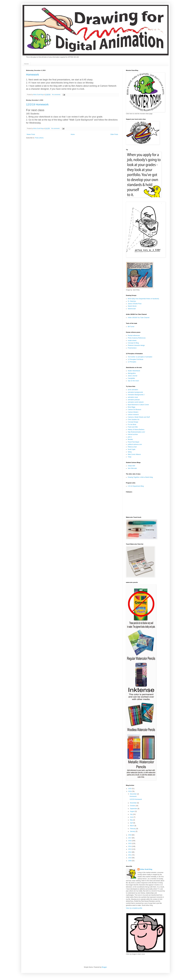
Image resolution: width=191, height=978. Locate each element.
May (131, 820)
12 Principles (132, 362)
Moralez (130, 439)
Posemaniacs (132, 348)
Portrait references (134, 335)
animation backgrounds (135, 392)
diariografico (132, 373)
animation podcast (134, 400)
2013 (130, 849)
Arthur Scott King (146, 869)
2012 (130, 852)
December (133, 794)
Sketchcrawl (132, 309)
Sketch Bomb (132, 306)
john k (130, 437)
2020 (130, 788)
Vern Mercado (132, 468)
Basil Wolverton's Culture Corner (138, 405)
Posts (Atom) (39, 138)
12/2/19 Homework (37, 104)
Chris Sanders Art (133, 419)
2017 (130, 838)
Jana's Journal (132, 376)
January (133, 831)
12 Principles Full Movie (135, 359)
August (132, 811)
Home (26, 64)
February (133, 828)
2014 (130, 846)
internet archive (133, 434)
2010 (130, 858)
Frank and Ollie (133, 427)
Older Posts (114, 134)
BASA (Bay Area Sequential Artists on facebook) (143, 299)
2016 (130, 841)
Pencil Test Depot (133, 442)
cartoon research (133, 414)
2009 (130, 861)
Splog (130, 452)
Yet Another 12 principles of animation (140, 357)
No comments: (56, 94)
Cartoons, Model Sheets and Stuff (139, 417)
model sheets (132, 340)
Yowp (129, 457)
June (132, 817)
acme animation (133, 390)
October (133, 806)
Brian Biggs (131, 407)
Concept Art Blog (133, 343)
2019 (130, 791)
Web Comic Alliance (134, 454)
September (134, 808)
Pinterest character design (136, 345)
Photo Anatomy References (137, 338)
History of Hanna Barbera (136, 429)
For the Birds (132, 424)
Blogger (104, 967)
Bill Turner (131, 326)
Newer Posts (31, 134)
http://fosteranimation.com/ (136, 432)
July (131, 814)
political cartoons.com (135, 444)
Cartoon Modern (133, 412)
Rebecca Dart (132, 447)
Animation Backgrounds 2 (136, 395)
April (131, 823)
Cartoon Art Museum (134, 409)
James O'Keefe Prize (134, 304)
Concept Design (133, 422)
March (132, 826)
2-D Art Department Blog (136, 486)
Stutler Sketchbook (134, 371)
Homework (32, 74)
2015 (130, 843)
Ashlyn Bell (131, 466)
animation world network (135, 402)
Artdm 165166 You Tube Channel (138, 317)
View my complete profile (134, 908)
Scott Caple (131, 449)
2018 (130, 835)
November (133, 803)
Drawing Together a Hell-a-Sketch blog (140, 477)
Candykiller (131, 378)
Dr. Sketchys (132, 301)
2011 (130, 855)
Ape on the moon (133, 381)
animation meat (133, 397)
